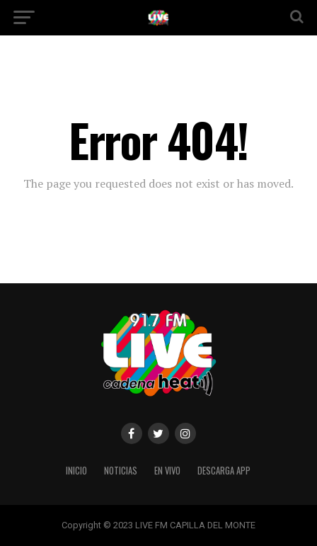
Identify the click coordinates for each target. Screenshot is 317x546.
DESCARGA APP (223, 470)
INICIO (76, 470)
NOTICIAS (120, 470)
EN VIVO (167, 470)
